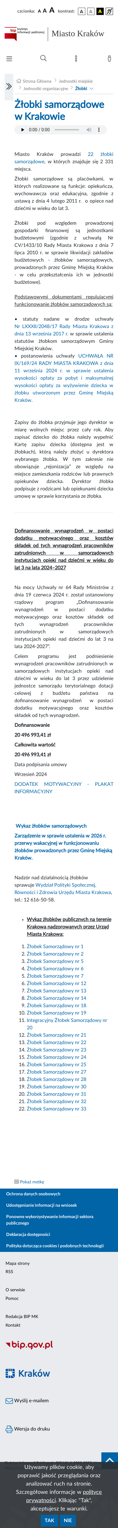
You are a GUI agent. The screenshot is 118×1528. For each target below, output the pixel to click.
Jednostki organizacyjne (45, 89)
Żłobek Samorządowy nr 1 (55, 946)
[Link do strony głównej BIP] (59, 34)
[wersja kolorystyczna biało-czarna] (91, 11)
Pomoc (12, 1298)
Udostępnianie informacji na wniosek (41, 1205)
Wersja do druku (28, 1429)
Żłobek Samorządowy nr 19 (56, 1013)
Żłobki (81, 89)
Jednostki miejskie (76, 81)
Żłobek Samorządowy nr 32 (56, 1101)
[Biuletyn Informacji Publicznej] (59, 1349)
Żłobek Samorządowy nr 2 (55, 954)
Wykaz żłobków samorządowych (51, 826)
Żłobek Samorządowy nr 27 (56, 1072)
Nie (68, 1520)
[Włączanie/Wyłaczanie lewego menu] (9, 87)
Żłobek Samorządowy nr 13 (56, 990)
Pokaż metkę (32, 1182)
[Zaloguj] (110, 60)
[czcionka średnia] (44, 11)
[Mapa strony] (77, 60)
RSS (9, 1272)
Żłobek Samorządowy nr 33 (56, 1108)
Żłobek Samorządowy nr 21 (56, 1035)
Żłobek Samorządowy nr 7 (55, 976)
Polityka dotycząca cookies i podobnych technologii (55, 1246)
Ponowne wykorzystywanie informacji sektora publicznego (49, 1220)
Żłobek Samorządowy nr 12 (56, 983)
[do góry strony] (109, 1460)
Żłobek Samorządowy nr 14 (56, 998)
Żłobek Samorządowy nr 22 (56, 1042)
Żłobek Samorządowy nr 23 (56, 1049)
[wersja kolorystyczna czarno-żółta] (100, 11)
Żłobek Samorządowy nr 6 (55, 968)
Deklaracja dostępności (28, 1235)
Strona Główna (37, 81)
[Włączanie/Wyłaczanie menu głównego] (9, 59)
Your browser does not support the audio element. (60, 129)
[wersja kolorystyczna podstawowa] (82, 11)
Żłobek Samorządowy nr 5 (55, 961)
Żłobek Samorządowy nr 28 (56, 1079)
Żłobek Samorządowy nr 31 (56, 1094)
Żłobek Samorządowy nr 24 (56, 1057)
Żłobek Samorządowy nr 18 (56, 1005)
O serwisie (15, 1290)
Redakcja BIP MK (22, 1317)
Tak (49, 1520)
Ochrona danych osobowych (33, 1194)
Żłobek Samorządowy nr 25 (56, 1064)
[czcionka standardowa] (39, 11)
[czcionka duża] (53, 10)
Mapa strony (18, 1263)
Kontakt (13, 1325)
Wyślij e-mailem (27, 1401)
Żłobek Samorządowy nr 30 (56, 1086)
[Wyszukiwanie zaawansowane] (43, 58)
